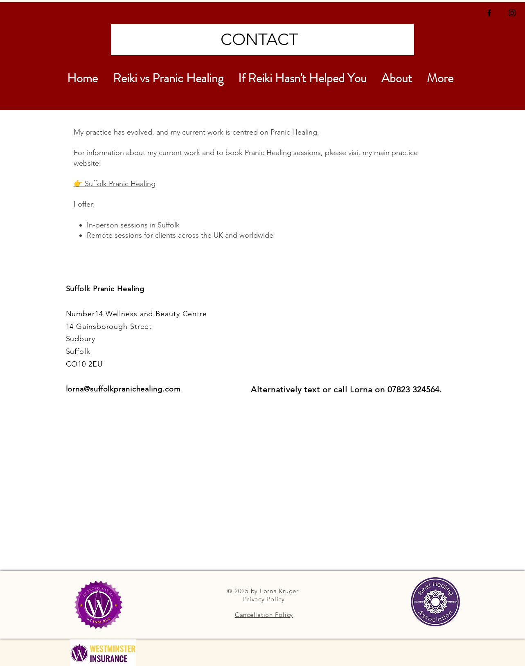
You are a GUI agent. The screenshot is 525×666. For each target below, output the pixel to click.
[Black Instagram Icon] (512, 13)
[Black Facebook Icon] (489, 13)
